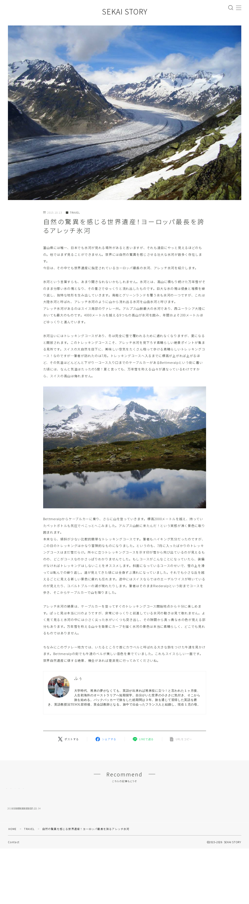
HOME (12, 870)
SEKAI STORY (124, 11)
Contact (13, 883)
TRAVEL (73, 212)
